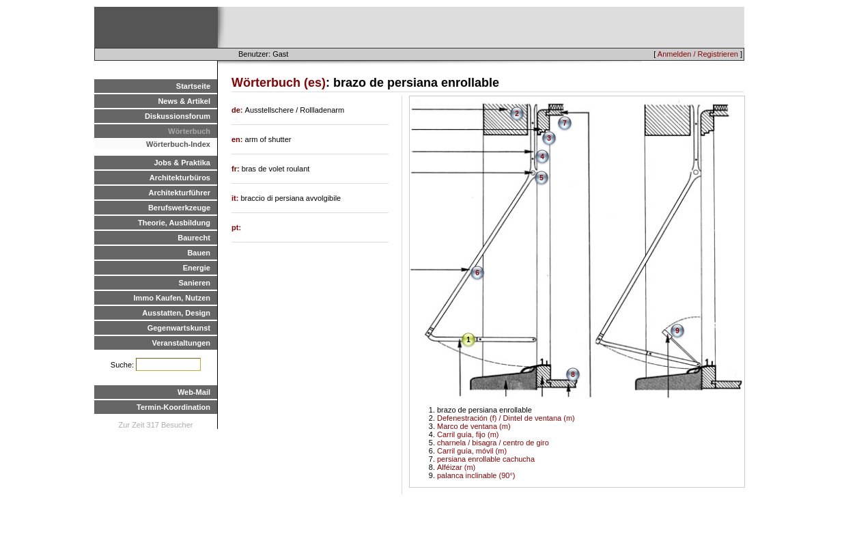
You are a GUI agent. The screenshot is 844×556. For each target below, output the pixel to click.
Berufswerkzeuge (179, 208)
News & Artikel (184, 101)
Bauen (198, 253)
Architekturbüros (180, 177)
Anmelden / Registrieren (698, 54)
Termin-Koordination (173, 407)
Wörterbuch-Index (178, 144)
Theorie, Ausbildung (174, 223)
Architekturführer (179, 193)
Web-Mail (194, 392)
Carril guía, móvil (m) (472, 451)
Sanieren (194, 283)
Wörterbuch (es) (278, 82)
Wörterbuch (189, 131)
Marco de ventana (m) (474, 426)
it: (235, 198)
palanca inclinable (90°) (476, 475)
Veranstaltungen (181, 343)
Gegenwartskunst (178, 328)
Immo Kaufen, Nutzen (172, 298)
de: (238, 110)
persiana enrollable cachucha (486, 459)
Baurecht (194, 238)
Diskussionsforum (177, 116)
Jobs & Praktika (182, 162)
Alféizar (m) (456, 467)
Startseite (193, 86)
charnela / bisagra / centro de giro (493, 443)
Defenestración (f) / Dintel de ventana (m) (506, 418)
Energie (196, 268)
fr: (236, 169)
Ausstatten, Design (176, 313)
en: (238, 139)
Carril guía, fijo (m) (467, 434)
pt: (236, 227)
